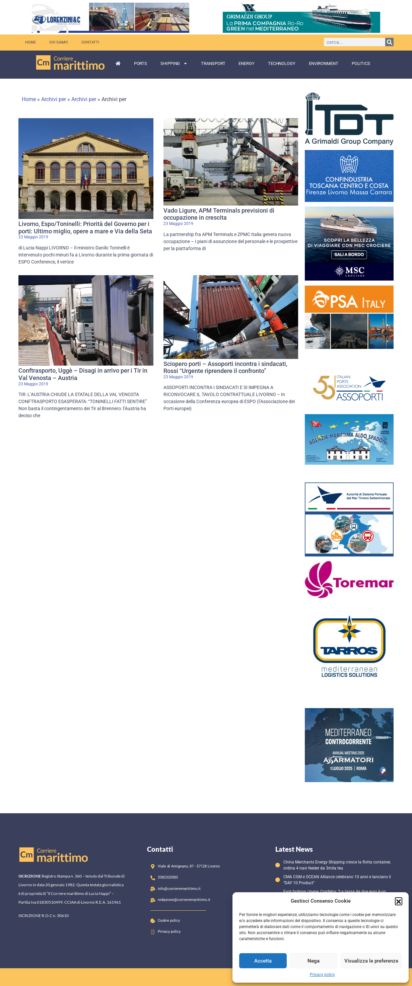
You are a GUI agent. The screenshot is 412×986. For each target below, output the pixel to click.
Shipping (174, 63)
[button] (398, 901)
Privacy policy (322, 974)
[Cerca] (389, 42)
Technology (281, 63)
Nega (313, 961)
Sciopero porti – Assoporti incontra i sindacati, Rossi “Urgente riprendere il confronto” (225, 367)
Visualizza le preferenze (371, 961)
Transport (213, 63)
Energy (246, 63)
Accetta (263, 961)
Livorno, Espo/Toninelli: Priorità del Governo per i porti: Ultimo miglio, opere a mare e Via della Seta (85, 227)
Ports (140, 63)
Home (30, 42)
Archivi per (53, 99)
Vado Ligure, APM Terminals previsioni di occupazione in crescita (218, 214)
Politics (361, 63)
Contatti (90, 42)
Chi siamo (58, 42)
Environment (323, 63)
